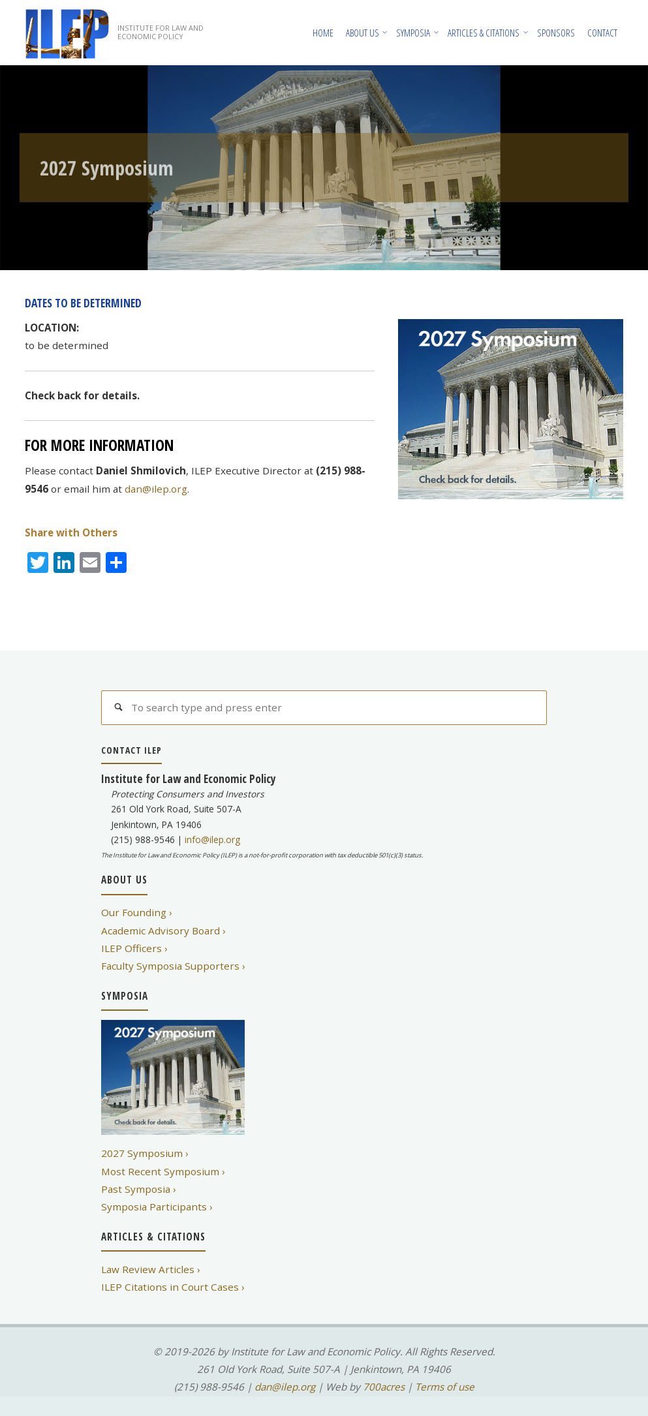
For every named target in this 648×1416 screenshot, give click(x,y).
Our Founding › (136, 912)
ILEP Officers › (134, 948)
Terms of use (444, 1386)
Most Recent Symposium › (163, 1171)
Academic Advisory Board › (163, 930)
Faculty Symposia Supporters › (173, 965)
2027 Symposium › (145, 1153)
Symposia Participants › (157, 1206)
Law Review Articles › (150, 1269)
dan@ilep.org (156, 488)
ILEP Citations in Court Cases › (173, 1286)
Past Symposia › (138, 1188)
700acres (384, 1386)
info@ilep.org (212, 839)
